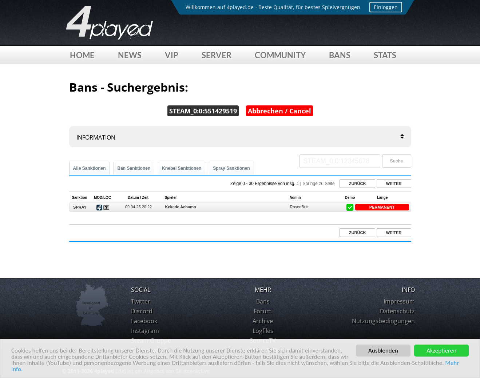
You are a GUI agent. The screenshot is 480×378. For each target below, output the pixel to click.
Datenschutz (397, 311)
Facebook (144, 321)
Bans (339, 55)
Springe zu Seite (319, 183)
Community (280, 55)
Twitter (140, 301)
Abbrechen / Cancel (279, 110)
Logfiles (263, 331)
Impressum (399, 301)
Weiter (394, 183)
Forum (263, 311)
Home (82, 55)
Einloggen (386, 7)
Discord (141, 311)
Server (216, 55)
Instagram (145, 331)
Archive (263, 321)
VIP (171, 55)
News (130, 55)
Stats (385, 55)
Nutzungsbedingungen (383, 321)
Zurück (357, 183)
